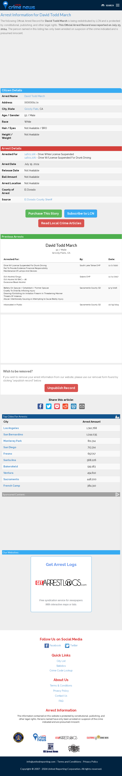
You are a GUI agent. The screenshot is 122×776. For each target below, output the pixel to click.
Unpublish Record (61, 388)
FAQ (61, 701)
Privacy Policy (61, 690)
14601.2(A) (30, 157)
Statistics (61, 665)
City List (61, 661)
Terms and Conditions (69, 761)
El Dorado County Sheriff (38, 199)
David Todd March (34, 96)
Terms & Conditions (61, 685)
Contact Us (61, 695)
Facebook (53, 645)
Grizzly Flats (31, 109)
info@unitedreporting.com (41, 761)
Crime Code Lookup (61, 670)
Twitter (71, 645)
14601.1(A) (30, 154)
